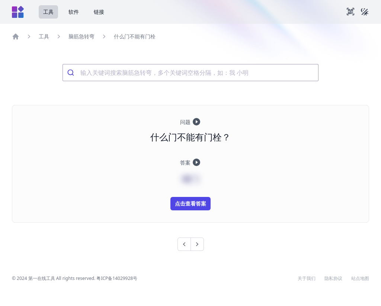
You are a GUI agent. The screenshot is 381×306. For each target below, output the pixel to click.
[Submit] (71, 72)
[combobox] (190, 72)
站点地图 (360, 278)
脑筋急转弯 (81, 36)
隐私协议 (333, 278)
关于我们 (307, 278)
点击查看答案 (190, 203)
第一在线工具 (41, 278)
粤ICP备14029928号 (116, 278)
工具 (48, 11)
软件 (73, 11)
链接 (99, 11)
